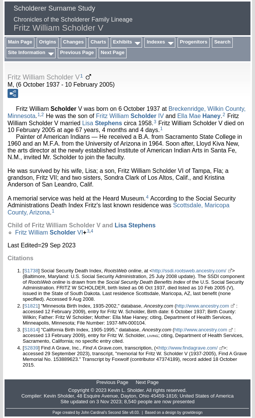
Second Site (118, 412)
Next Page (113, 52)
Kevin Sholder (59, 396)
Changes (73, 42)
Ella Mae (199, 116)
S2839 (31, 348)
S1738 (31, 270)
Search (222, 42)
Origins (47, 42)
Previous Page (77, 52)
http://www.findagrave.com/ (188, 348)
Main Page (20, 42)
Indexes (156, 42)
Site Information (26, 52)
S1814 (31, 330)
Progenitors (193, 42)
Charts (98, 42)
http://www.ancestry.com (202, 306)
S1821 (31, 306)
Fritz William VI (49, 232)
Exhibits (122, 42)
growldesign (192, 412)
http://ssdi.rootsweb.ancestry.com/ (189, 270)
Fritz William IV (130, 116)
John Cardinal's (94, 412)
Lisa (102, 123)
